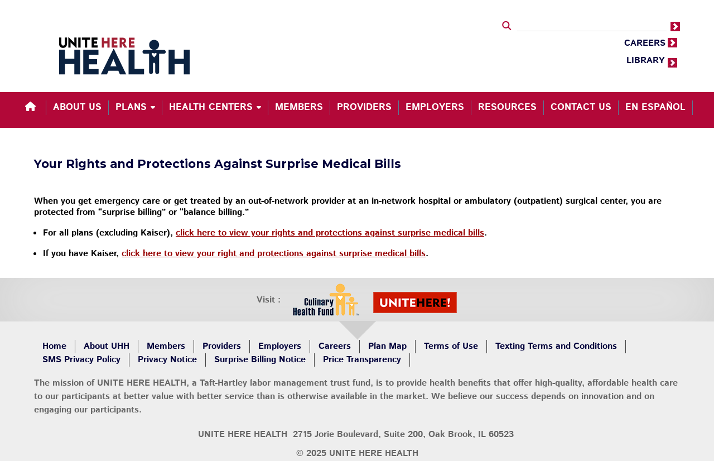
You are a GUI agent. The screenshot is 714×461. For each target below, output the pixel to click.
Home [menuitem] (54, 346)
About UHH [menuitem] (106, 346)
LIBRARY (645, 60)
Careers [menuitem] (335, 346)
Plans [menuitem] (131, 107)
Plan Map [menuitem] (387, 346)
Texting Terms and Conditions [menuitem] (556, 346)
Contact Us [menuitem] (581, 107)
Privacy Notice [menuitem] (167, 359)
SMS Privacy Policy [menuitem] (81, 359)
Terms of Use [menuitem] (451, 346)
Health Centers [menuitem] (211, 107)
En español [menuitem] (655, 107)
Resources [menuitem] (507, 107)
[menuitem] (32, 107)
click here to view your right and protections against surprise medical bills (274, 253)
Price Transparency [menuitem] (362, 359)
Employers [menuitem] (435, 107)
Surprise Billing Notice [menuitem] (260, 359)
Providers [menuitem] (364, 107)
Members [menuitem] (299, 107)
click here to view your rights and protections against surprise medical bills (330, 233)
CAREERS (644, 43)
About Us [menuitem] (77, 107)
